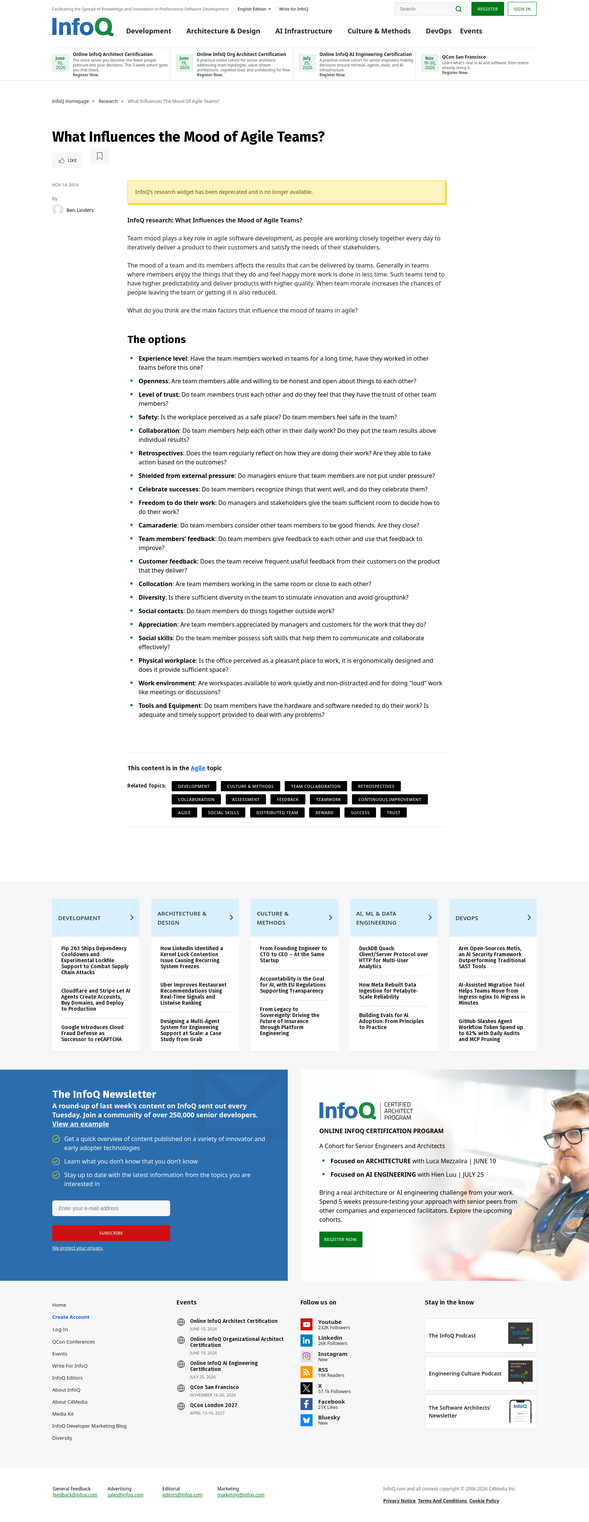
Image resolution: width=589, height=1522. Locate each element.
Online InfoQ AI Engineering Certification (224, 1366)
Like (72, 160)
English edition (252, 9)
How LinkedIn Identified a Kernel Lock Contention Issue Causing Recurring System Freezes (191, 957)
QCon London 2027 (213, 1406)
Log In (60, 1329)
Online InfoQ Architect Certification (234, 1321)
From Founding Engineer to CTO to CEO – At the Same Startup (293, 954)
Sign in (522, 9)
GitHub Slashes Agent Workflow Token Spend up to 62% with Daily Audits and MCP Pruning (491, 1030)
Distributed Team (277, 812)
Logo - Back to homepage (83, 27)
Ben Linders (80, 210)
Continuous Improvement (389, 799)
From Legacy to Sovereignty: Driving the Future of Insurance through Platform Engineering (289, 1021)
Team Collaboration (316, 786)
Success (360, 812)
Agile (198, 768)
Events (471, 30)
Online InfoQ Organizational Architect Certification (237, 1342)
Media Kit (63, 1413)
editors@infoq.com (182, 1495)
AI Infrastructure (303, 30)
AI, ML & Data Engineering (376, 918)
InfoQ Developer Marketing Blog (89, 1425)
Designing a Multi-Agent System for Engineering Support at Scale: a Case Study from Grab (190, 1030)
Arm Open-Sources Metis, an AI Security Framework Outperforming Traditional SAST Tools (492, 957)
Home (59, 1304)
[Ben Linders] (57, 210)
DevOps (439, 30)
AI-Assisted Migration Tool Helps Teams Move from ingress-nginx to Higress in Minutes (492, 994)
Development (148, 30)
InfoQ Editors (67, 1377)
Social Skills (223, 812)
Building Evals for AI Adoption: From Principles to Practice (391, 1021)
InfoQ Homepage (70, 101)
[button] (111, 1233)
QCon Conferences (73, 1341)
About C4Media (70, 1401)
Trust (393, 812)
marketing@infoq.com (240, 1495)
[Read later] (100, 156)
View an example (80, 1123)
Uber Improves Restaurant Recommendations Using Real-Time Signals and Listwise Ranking (193, 994)
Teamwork (328, 799)
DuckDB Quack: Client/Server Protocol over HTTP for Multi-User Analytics (393, 957)
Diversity (62, 1437)
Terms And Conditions (442, 1501)
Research (108, 101)
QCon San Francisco (214, 1387)
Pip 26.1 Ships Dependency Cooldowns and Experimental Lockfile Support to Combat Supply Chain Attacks (94, 960)
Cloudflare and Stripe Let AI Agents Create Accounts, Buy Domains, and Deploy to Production (95, 1000)
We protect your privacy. (77, 1248)
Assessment (246, 799)
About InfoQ (66, 1389)
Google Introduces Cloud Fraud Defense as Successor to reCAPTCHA (92, 1033)
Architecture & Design (223, 30)
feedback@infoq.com (75, 1495)
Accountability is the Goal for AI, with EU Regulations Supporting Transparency (293, 985)
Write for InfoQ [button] (293, 9)
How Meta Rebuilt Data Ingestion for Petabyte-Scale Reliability (388, 991)
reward (325, 812)
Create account (70, 1316)
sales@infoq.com (125, 1495)
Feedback (288, 799)
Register (487, 9)
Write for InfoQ (70, 1365)
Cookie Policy (484, 1501)
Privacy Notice (399, 1501)
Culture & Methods (379, 30)
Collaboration (196, 799)
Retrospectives (376, 786)
